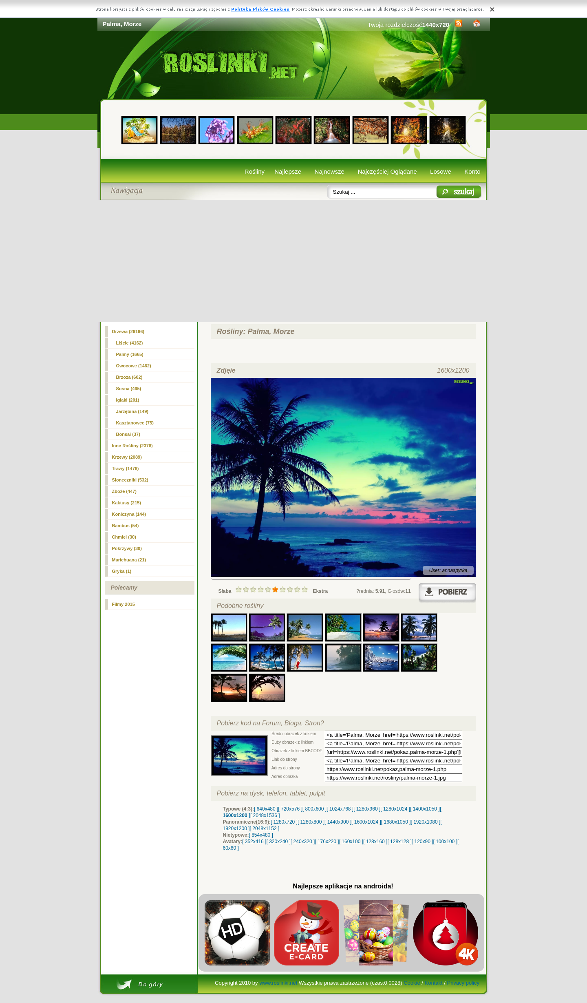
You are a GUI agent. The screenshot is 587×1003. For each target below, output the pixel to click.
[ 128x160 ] (375, 841)
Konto (472, 171)
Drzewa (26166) (128, 331)
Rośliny (255, 171)
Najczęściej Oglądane (387, 171)
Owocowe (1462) (133, 365)
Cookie (412, 983)
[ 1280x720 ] (284, 822)
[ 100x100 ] (445, 841)
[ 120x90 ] (422, 841)
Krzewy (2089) (127, 457)
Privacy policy (463, 983)
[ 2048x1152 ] (265, 828)
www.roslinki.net (278, 983)
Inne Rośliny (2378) (132, 445)
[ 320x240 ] (278, 841)
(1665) (129, 354)
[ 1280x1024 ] (395, 809)
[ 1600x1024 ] (366, 822)
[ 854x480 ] (261, 835)
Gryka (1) (122, 571)
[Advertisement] (293, 261)
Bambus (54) (125, 525)
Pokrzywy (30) (127, 548)
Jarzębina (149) (132, 411)
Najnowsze (329, 171)
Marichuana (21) (129, 559)
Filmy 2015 (123, 604)
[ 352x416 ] (254, 841)
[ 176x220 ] (327, 841)
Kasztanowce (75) (135, 422)
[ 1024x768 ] (340, 809)
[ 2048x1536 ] (265, 815)
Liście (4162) (129, 342)
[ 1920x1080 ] (426, 822)
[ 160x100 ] (351, 841)
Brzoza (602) (129, 377)
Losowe (440, 171)
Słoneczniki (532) (130, 479)
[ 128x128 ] (399, 841)
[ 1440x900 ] (337, 822)
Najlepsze (287, 171)
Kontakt (434, 983)
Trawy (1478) (125, 468)
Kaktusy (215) (126, 502)
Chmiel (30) (124, 537)
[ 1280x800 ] (311, 822)
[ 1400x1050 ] (425, 809)
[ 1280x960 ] (366, 809)
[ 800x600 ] (314, 809)
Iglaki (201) (127, 400)
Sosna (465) (128, 388)
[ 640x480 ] (266, 809)
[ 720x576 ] (290, 809)
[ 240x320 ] (303, 841)
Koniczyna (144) (129, 514)
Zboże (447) (124, 491)
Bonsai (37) (128, 434)
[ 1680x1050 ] (396, 822)
